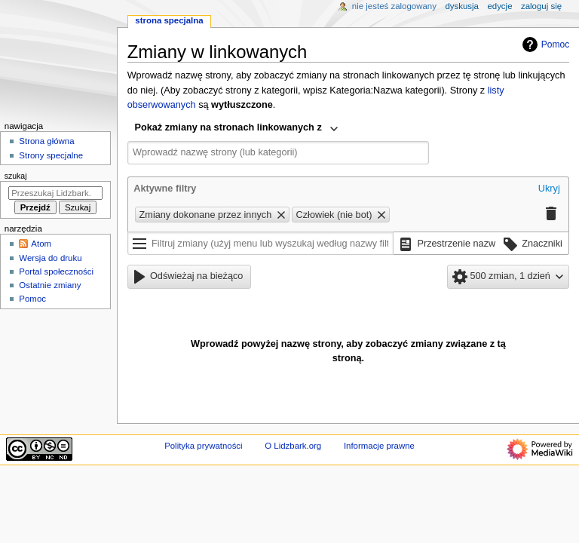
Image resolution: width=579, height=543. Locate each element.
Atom (41, 243)
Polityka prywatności (203, 445)
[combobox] (236, 129)
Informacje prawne (379, 445)
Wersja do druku (50, 257)
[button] (549, 189)
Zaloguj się (541, 6)
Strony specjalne (51, 155)
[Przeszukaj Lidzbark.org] (55, 193)
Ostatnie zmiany (50, 285)
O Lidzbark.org (293, 445)
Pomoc (544, 44)
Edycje (499, 6)
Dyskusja (462, 6)
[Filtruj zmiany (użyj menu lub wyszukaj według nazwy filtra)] (260, 244)
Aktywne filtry (164, 188)
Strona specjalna (169, 20)
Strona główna (46, 141)
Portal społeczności (56, 271)
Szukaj (16, 175)
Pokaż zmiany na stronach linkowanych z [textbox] (228, 127)
